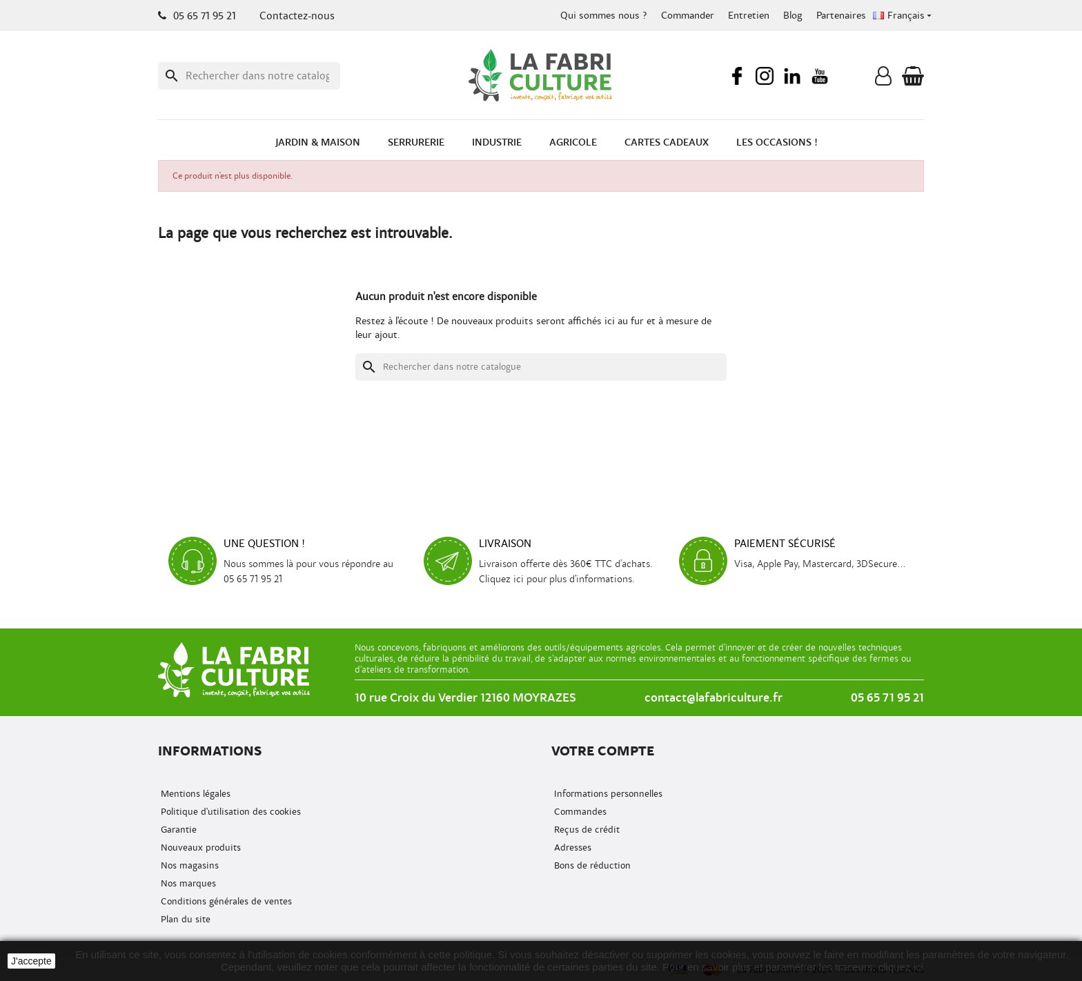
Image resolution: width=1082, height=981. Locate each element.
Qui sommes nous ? (603, 15)
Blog (793, 15)
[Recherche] (249, 76)
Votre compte (602, 751)
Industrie (497, 142)
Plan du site (184, 919)
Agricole (573, 142)
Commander (687, 15)
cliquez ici (900, 967)
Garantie (177, 829)
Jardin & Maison (317, 142)
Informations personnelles (606, 794)
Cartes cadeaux (666, 142)
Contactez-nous (297, 16)
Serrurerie (416, 142)
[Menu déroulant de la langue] (903, 16)
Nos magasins (188, 865)
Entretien (748, 15)
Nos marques (187, 883)
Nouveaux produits (199, 847)
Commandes (579, 812)
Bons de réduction (591, 865)
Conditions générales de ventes (225, 901)
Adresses (571, 847)
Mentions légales (194, 794)
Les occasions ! (777, 142)
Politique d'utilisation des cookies (229, 812)
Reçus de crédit (585, 829)
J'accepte (31, 961)
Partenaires (841, 15)
